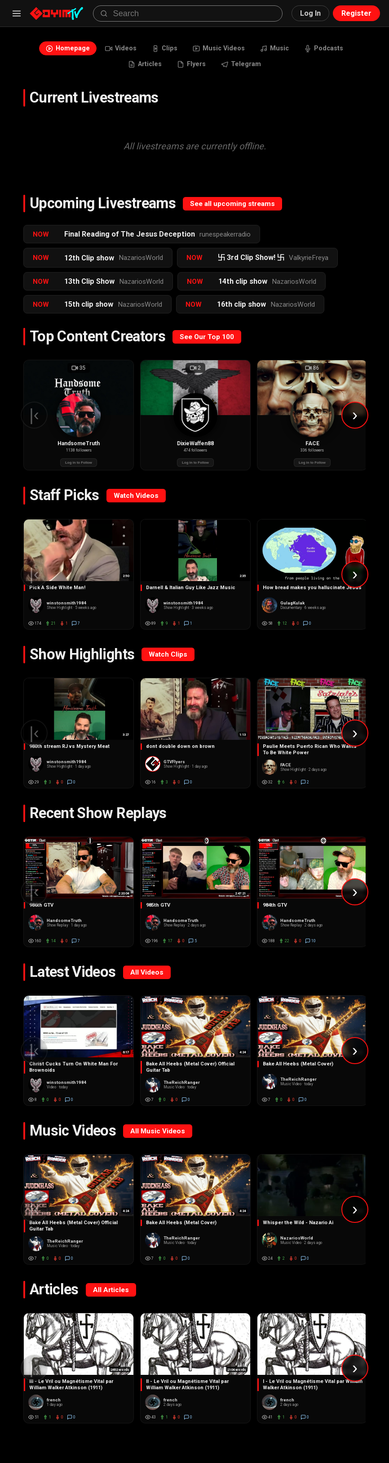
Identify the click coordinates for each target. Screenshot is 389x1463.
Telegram (246, 68)
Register (356, 13)
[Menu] (16, 13)
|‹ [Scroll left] (34, 420)
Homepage (54, 49)
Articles (140, 68)
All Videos (147, 978)
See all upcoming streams (232, 209)
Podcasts (337, 49)
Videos (112, 49)
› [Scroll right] (355, 420)
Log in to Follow (78, 468)
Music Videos (220, 49)
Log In (310, 13)
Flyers (192, 68)
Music (282, 49)
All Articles (111, 1295)
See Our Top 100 (207, 342)
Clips (161, 49)
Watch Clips (168, 660)
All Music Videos (157, 1136)
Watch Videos (136, 501)
